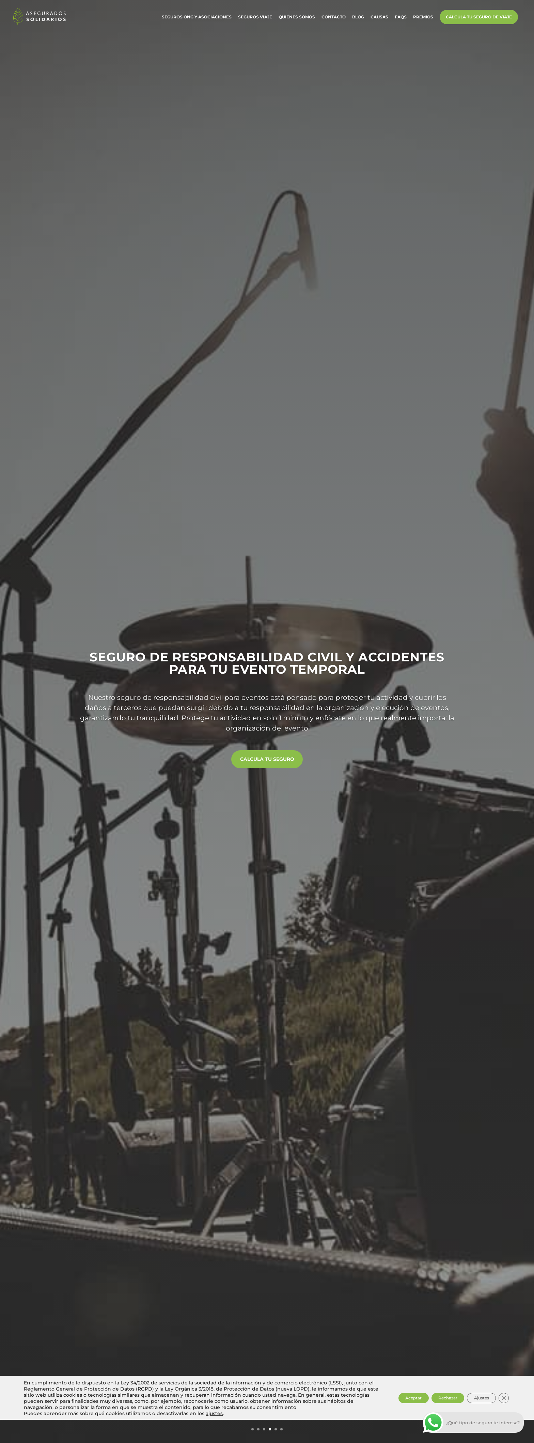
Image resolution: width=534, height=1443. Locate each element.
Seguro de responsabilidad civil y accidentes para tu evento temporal (267, 660)
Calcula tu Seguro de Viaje (479, 20)
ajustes (214, 1436)
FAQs (401, 20)
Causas (379, 20)
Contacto (333, 20)
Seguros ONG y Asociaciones (197, 20)
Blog (358, 20)
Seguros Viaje (255, 20)
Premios (423, 20)
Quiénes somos (297, 20)
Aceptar (387, 1418)
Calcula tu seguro (267, 759)
